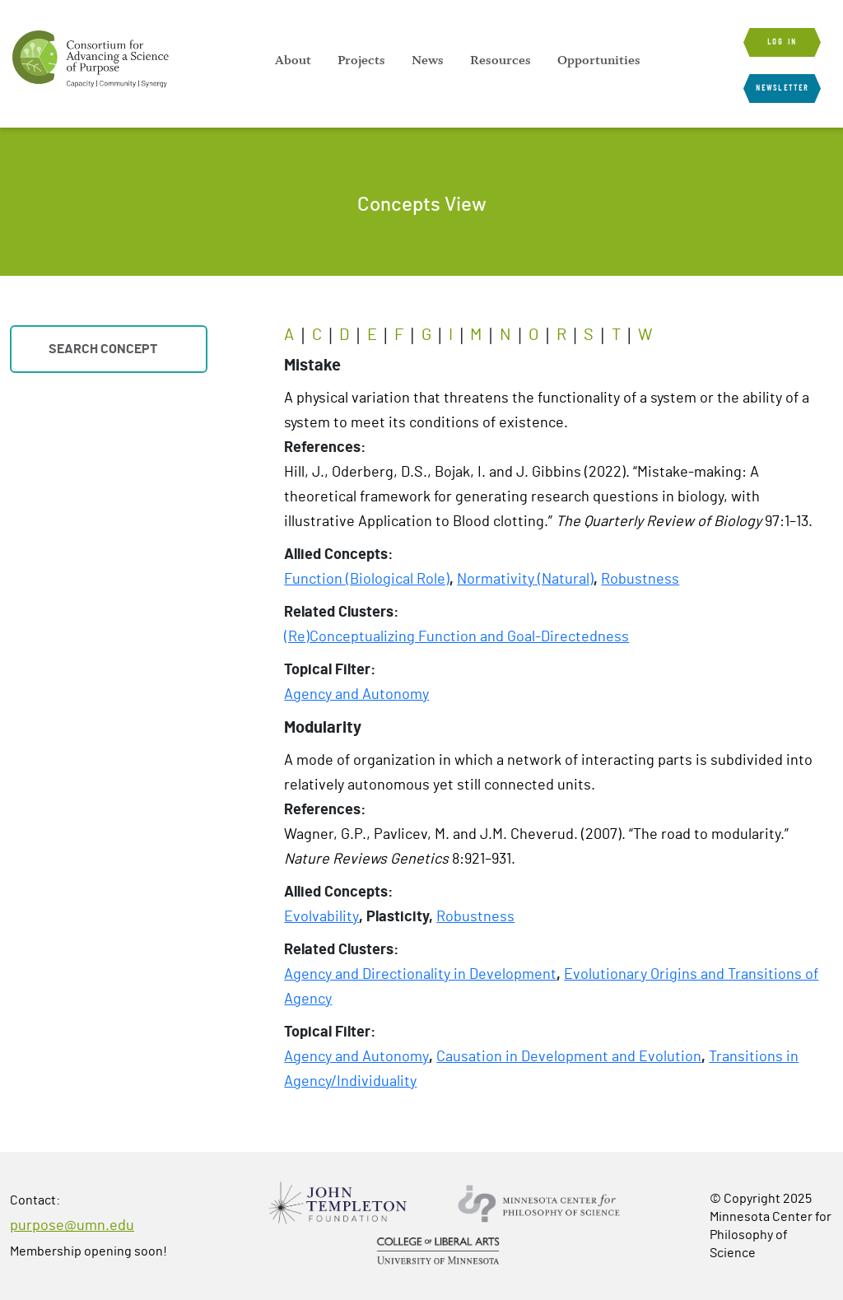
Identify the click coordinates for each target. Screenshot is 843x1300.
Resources (500, 60)
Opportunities (598, 60)
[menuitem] (293, 60)
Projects (361, 60)
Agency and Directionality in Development (420, 974)
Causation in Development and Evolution (568, 1057)
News (428, 60)
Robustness (640, 579)
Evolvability (321, 917)
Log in (782, 42)
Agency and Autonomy (356, 694)
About (293, 60)
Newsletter (782, 88)
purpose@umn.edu (72, 1225)
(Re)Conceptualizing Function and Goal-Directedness (456, 637)
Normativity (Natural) (525, 579)
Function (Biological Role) (366, 579)
